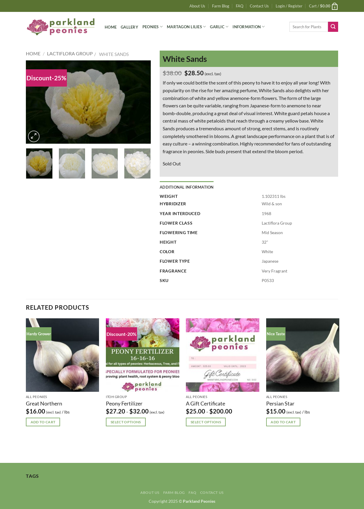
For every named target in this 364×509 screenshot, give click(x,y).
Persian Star (280, 403)
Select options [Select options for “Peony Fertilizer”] (126, 422)
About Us (197, 6)
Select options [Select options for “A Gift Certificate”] (206, 422)
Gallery (129, 27)
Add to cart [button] (43, 422)
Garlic (219, 26)
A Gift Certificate (205, 403)
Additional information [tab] (187, 187)
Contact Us (259, 6)
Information (249, 26)
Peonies (152, 26)
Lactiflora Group (70, 53)
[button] (289, 5)
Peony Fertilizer (124, 403)
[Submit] (333, 27)
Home (111, 27)
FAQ (239, 6)
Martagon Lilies (186, 26)
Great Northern (44, 403)
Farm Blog (220, 6)
